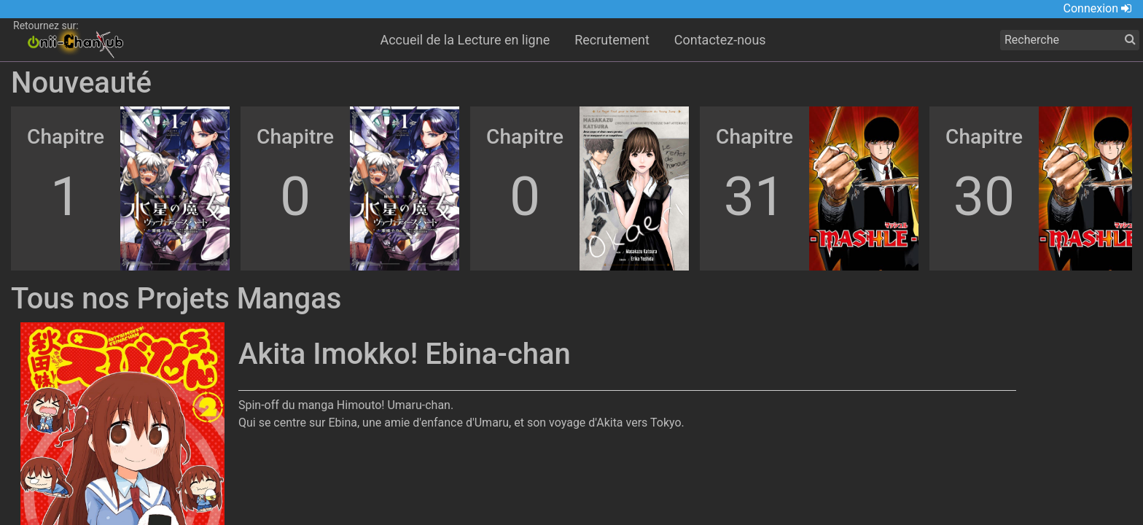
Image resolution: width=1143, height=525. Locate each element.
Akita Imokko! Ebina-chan (404, 354)
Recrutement (611, 39)
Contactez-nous (720, 39)
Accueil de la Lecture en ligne (465, 39)
